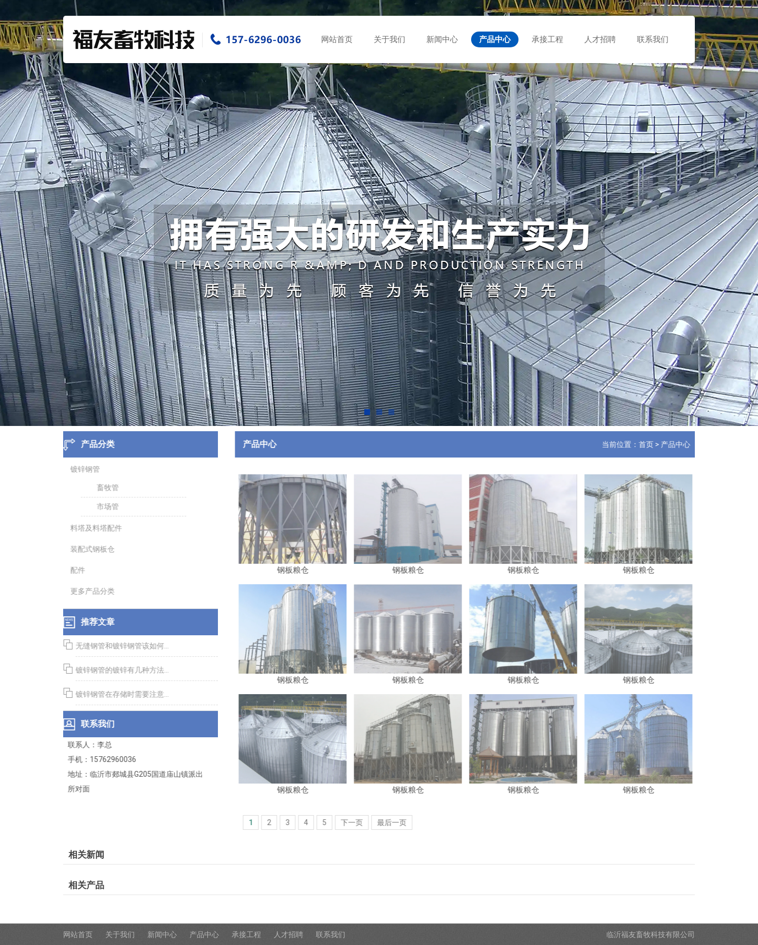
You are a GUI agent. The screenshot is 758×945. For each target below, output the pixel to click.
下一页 (355, 822)
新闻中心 (442, 39)
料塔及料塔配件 (93, 528)
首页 (649, 444)
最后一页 (395, 822)
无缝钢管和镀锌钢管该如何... (119, 646)
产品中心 (495, 39)
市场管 (105, 506)
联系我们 (653, 39)
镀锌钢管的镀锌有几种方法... (119, 670)
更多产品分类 (89, 591)
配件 (74, 570)
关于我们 (389, 39)
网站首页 (337, 39)
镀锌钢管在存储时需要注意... (119, 694)
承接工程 (547, 39)
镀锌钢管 (82, 469)
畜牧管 (105, 487)
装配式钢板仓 (89, 549)
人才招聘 (600, 39)
